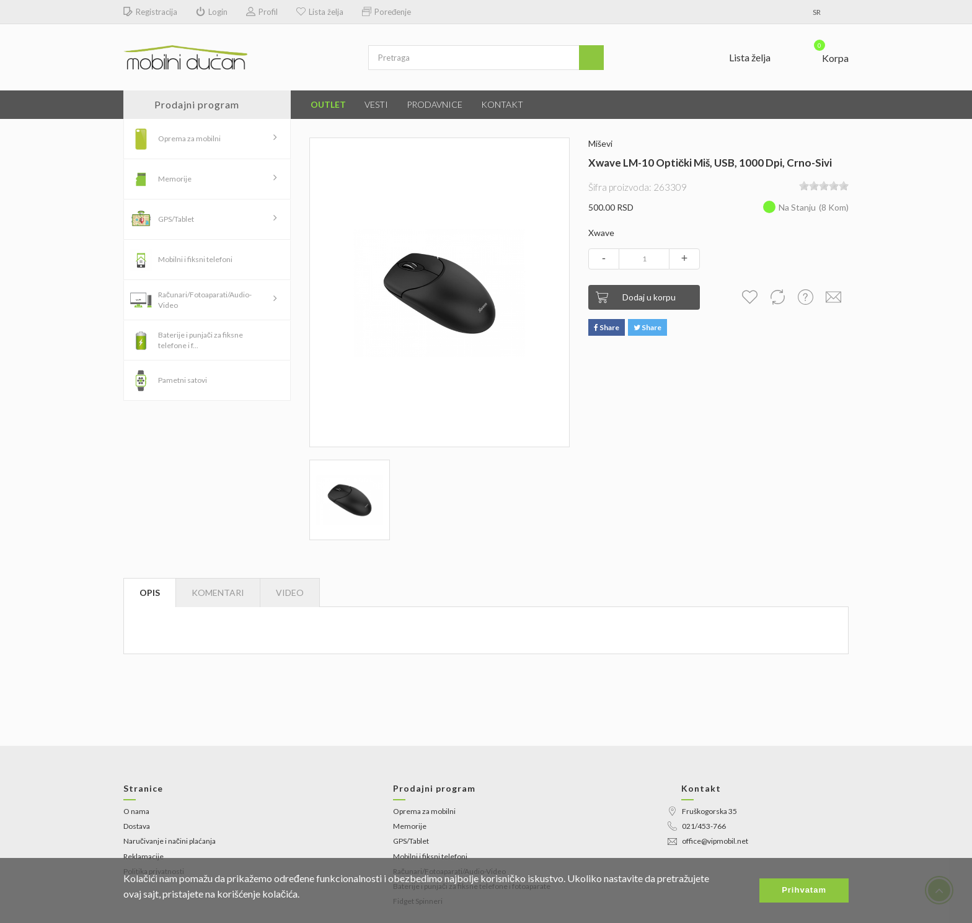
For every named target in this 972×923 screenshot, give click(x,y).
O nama (136, 811)
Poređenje (386, 12)
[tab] (289, 593)
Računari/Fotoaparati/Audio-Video (205, 300)
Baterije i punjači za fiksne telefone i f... (200, 340)
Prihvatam (804, 890)
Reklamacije (143, 856)
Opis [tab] (149, 592)
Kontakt (502, 104)
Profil (262, 12)
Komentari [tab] (218, 592)
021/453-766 (697, 826)
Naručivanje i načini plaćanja (169, 841)
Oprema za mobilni (189, 138)
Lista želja (319, 12)
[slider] (824, 186)
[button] (823, 55)
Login (212, 12)
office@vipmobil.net (708, 841)
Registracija (150, 12)
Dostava (136, 826)
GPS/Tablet (176, 219)
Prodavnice (434, 104)
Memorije (175, 178)
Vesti (376, 104)
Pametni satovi (182, 380)
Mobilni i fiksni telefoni (195, 259)
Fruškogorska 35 (702, 811)
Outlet (328, 104)
